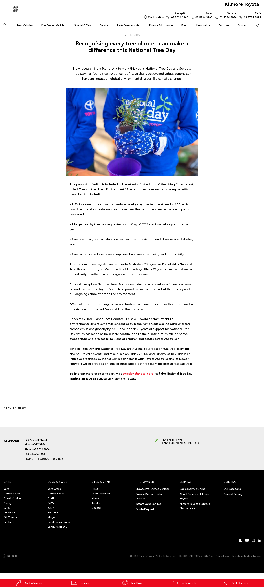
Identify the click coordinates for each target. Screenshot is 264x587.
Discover (224, 25)
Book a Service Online (192, 494)
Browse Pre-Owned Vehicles (153, 494)
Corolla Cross (56, 499)
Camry (8, 509)
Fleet (184, 25)
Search (256, 25)
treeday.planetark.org (138, 379)
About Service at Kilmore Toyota (194, 502)
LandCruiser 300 (57, 532)
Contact (242, 25)
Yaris (6, 494)
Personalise (203, 25)
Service (104, 25)
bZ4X (51, 513)
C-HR (51, 504)
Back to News (15, 414)
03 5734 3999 (251, 15)
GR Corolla (10, 523)
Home (4, 24)
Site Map (208, 561)
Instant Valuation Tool (149, 510)
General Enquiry (233, 500)
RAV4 (51, 509)
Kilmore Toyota (237, 6)
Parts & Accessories (129, 25)
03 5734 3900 (179, 15)
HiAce (95, 504)
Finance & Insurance (161, 25)
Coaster (96, 513)
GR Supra (9, 518)
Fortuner (53, 518)
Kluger (52, 523)
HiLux (95, 494)
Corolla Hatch (12, 499)
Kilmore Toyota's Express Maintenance (195, 512)
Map (28, 465)
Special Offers (82, 25)
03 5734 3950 (227, 15)
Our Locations (232, 494)
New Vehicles (25, 25)
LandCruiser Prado (59, 528)
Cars (8, 487)
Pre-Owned (145, 487)
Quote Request (145, 515)
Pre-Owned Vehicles (53, 25)
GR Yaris (9, 528)
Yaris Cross (54, 494)
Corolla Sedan (12, 504)
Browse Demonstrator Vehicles (149, 502)
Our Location (156, 17)
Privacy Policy (222, 561)
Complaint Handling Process (246, 561)
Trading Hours (48, 465)
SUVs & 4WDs (57, 487)
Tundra (96, 509)
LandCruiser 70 (101, 499)
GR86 (7, 513)
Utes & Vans (101, 487)
